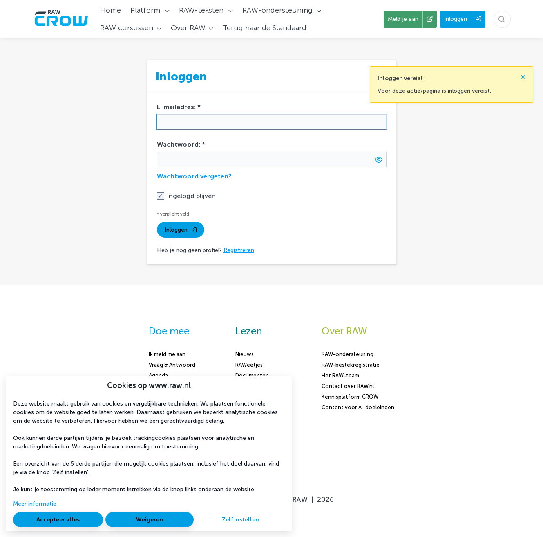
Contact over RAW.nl (348, 386)
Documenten (252, 375)
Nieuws (244, 354)
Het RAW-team (340, 375)
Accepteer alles (58, 519)
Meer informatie (34, 503)
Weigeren (149, 519)
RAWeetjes (249, 365)
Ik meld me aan (167, 354)
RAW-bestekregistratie (351, 365)
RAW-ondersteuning (347, 354)
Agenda (158, 375)
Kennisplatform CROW (350, 397)
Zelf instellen (240, 519)
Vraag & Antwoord (172, 365)
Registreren (238, 250)
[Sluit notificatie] (522, 74)
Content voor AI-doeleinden (358, 407)
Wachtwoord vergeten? (194, 176)
